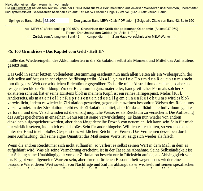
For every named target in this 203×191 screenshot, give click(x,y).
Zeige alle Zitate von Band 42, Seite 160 (165, 21)
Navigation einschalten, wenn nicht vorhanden (37, 4)
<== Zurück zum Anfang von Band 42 (53, 36)
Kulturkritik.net (21, 8)
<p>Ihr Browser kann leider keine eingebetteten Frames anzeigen (101, 108)
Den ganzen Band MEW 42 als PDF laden (103, 21)
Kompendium (96, 36)
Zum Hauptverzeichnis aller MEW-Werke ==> (144, 36)
